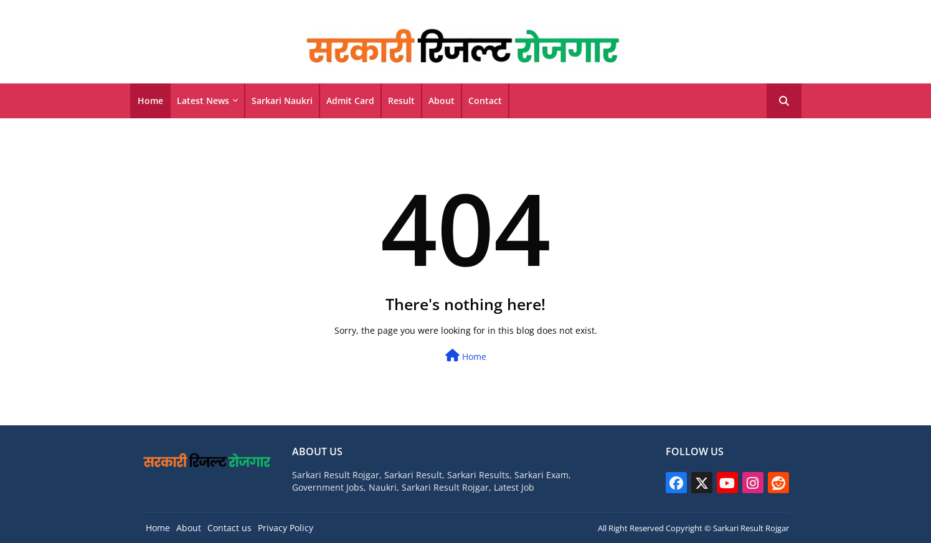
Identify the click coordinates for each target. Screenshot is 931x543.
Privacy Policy (285, 528)
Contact (485, 100)
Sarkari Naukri (282, 100)
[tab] (150, 100)
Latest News (203, 100)
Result (401, 100)
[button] (784, 100)
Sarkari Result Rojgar (751, 528)
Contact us (229, 528)
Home (150, 100)
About (441, 100)
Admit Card (350, 100)
